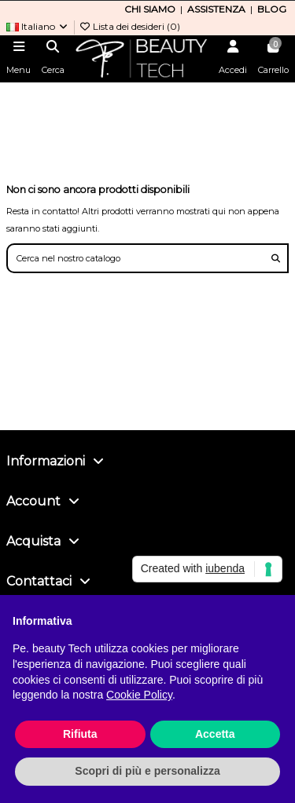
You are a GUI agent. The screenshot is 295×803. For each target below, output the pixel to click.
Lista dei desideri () (129, 26)
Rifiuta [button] (80, 734)
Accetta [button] (215, 734)
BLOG (271, 9)
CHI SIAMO (149, 9)
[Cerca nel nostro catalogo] (276, 258)
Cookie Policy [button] (139, 694)
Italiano (37, 26)
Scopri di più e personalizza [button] (147, 771)
